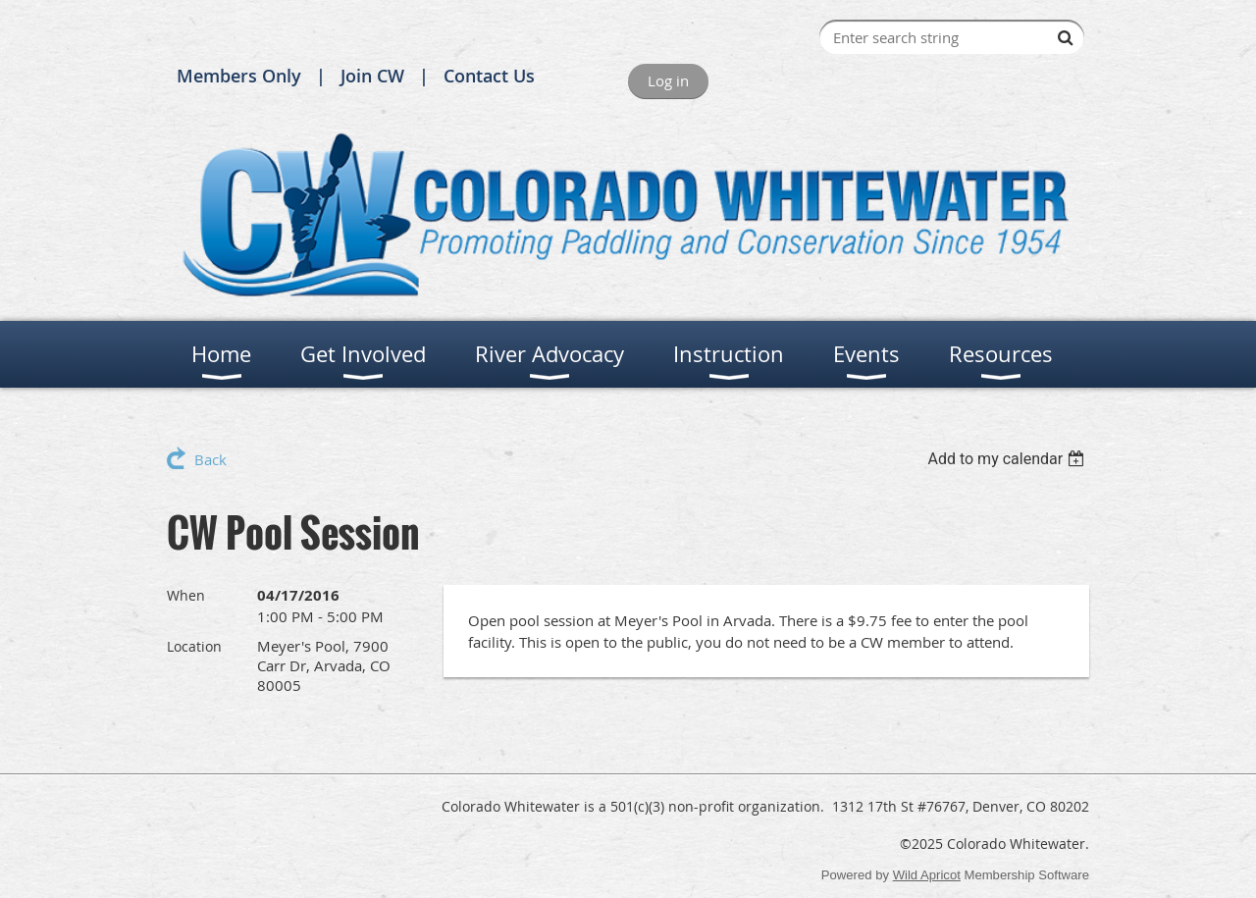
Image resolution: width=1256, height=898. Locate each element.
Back (210, 459)
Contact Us (489, 75)
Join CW (372, 75)
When (186, 595)
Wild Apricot (927, 875)
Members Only (239, 75)
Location (194, 646)
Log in (668, 80)
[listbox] (1008, 459)
